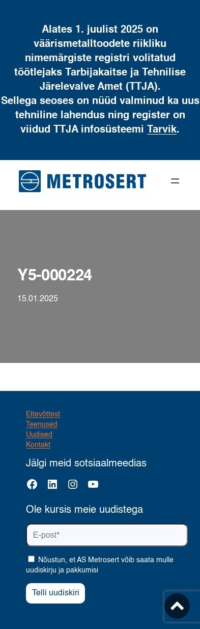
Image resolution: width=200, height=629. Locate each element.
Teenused (42, 424)
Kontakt (38, 445)
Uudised (39, 434)
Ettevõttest (43, 414)
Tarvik (162, 130)
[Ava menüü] (175, 181)
